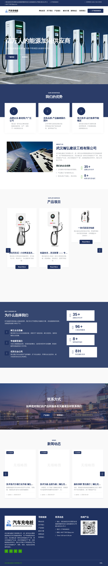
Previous (8, 250)
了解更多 (11, 57)
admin (9, 494)
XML (101, 563)
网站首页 (42, 11)
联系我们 (82, 11)
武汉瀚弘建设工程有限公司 (13, 563)
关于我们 (50, 11)
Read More (22, 267)
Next (99, 250)
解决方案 (66, 11)
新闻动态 (74, 11)
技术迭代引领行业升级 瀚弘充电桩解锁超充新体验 (28, 484)
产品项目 (57, 11)
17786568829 (54, 2)
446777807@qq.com (11, 4)
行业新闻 (77, 452)
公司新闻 (10, 452)
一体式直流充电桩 (86, 228)
